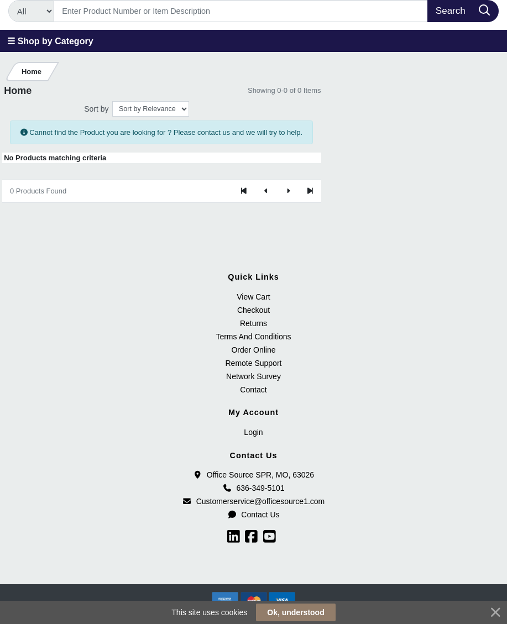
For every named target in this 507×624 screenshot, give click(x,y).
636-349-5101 (253, 488)
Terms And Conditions (253, 336)
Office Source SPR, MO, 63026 (253, 474)
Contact (253, 389)
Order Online (253, 349)
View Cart (253, 296)
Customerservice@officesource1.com (253, 501)
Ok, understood (295, 612)
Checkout (253, 310)
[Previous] (266, 191)
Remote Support (254, 363)
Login (253, 432)
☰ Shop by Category (50, 41)
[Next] (288, 191)
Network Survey (253, 376)
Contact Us (253, 514)
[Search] (241, 11)
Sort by (96, 108)
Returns (253, 323)
